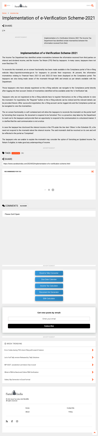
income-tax (14, 13)
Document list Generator (49, 292)
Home (4, 13)
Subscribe (49, 326)
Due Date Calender (49, 279)
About (27, 412)
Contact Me (70, 408)
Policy (71, 412)
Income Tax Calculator (49, 286)
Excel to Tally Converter (49, 273)
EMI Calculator (49, 298)
